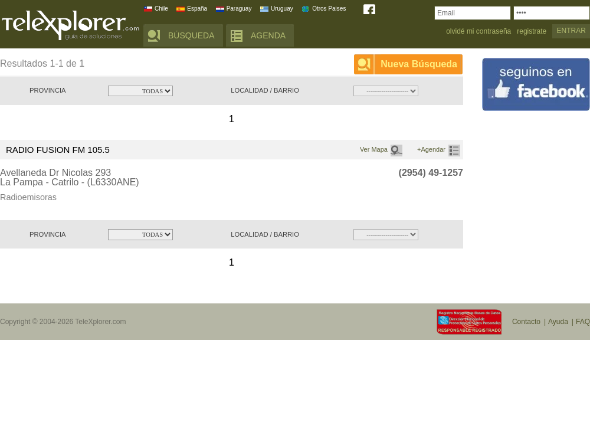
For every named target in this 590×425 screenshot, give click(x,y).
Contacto (526, 321)
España (197, 8)
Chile (161, 8)
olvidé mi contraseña (478, 31)
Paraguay (239, 8)
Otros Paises (329, 8)
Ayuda (558, 321)
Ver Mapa (374, 149)
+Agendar (431, 149)
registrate (531, 31)
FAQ (583, 321)
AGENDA (268, 35)
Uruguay (282, 8)
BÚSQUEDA (191, 35)
